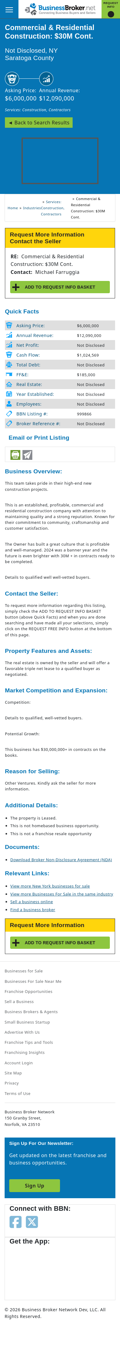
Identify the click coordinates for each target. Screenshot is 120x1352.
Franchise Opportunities (29, 991)
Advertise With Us (22, 1032)
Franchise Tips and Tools (29, 1042)
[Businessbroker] (60, 8)
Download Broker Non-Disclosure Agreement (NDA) (61, 859)
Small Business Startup (27, 1022)
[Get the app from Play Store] (80, 1269)
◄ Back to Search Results (39, 122)
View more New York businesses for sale (50, 886)
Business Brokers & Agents (31, 1011)
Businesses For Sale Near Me (33, 981)
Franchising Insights (25, 1052)
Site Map (13, 1073)
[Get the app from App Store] (32, 1269)
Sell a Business (19, 1001)
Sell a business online (31, 901)
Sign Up (34, 1185)
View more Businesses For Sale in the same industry (61, 894)
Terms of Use (17, 1093)
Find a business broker (32, 909)
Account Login (19, 1063)
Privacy (12, 1083)
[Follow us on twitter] (32, 1221)
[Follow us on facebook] (16, 1221)
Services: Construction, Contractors (38, 109)
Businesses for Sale (24, 971)
